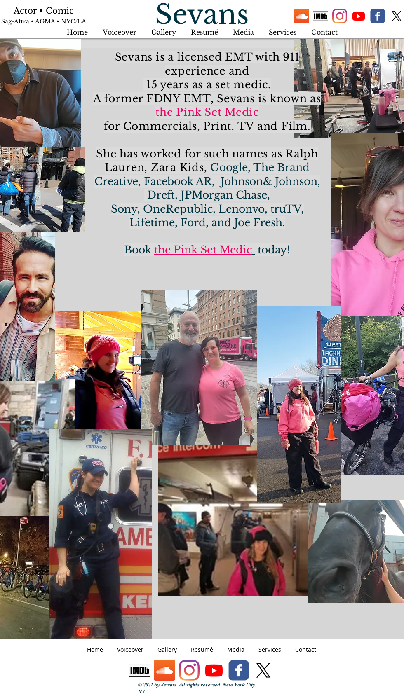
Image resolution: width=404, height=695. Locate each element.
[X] (396, 16)
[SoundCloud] (301, 16)
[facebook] (377, 16)
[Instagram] (339, 16)
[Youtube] (358, 16)
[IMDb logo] (320, 16)
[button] (282, 28)
